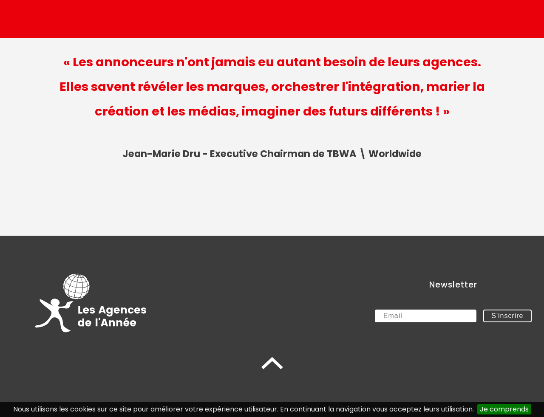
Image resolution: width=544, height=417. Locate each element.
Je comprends (504, 409)
